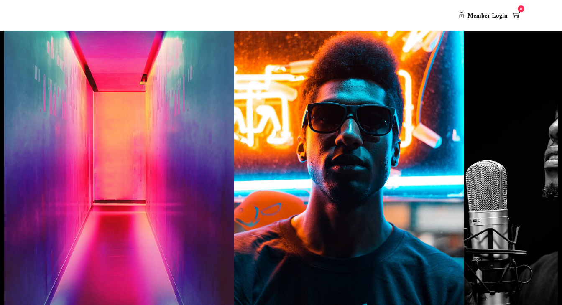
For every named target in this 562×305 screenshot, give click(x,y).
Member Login (483, 16)
